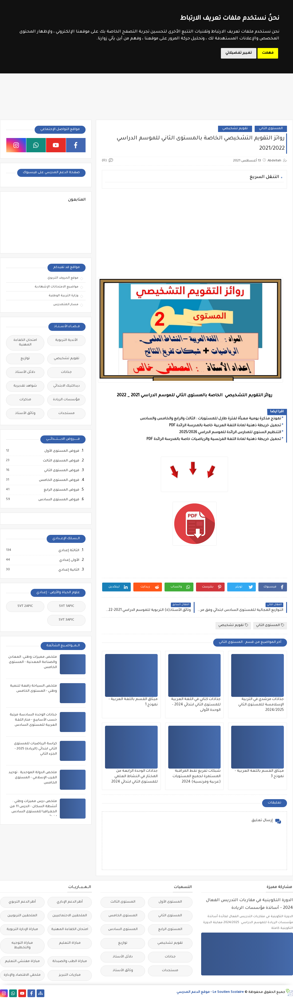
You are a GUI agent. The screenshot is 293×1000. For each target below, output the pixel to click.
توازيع (25, 359)
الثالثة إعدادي (68, 550)
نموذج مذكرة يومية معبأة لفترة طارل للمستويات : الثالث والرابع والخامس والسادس (210, 419)
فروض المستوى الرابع (61, 490)
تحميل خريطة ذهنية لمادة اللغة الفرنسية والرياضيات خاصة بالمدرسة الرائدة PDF (213, 439)
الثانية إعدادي (68, 570)
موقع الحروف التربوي (62, 278)
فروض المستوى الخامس (58, 480)
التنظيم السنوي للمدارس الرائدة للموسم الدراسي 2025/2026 (230, 433)
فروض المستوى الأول (61, 451)
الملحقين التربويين (22, 916)
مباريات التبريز (70, 975)
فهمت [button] (268, 53)
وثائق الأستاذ (25, 413)
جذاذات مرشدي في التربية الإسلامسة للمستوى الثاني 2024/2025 (261, 704)
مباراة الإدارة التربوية (22, 929)
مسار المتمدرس (65, 304)
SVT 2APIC (25, 606)
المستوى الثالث (122, 902)
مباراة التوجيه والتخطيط (22, 945)
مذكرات (25, 400)
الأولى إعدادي (69, 560)
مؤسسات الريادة (66, 400)
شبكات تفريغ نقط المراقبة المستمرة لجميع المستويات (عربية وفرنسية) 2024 (197, 776)
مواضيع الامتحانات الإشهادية (56, 287)
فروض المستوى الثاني (61, 470)
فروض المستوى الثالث (60, 461)
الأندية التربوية (66, 340)
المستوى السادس (123, 929)
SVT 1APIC (66, 606)
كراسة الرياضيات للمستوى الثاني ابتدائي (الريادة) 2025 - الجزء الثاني (35, 749)
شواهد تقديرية (25, 386)
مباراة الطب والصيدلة (69, 961)
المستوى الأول (170, 902)
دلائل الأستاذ (25, 372)
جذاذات (66, 372)
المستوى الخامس (122, 916)
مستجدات (66, 413)
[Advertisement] (194, 233)
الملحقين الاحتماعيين (69, 916)
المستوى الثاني (271, 129)
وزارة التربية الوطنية (63, 295)
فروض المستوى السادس (58, 499)
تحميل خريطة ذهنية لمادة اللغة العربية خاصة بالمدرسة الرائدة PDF (225, 426)
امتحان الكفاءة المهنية (25, 343)
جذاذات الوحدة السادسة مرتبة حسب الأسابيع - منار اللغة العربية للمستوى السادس (33, 720)
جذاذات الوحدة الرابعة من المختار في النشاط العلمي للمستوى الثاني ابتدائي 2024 (134, 776)
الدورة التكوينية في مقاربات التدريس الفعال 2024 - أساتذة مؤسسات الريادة (249, 904)
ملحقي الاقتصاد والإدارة (22, 975)
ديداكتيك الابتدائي (66, 386)
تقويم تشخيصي (235, 129)
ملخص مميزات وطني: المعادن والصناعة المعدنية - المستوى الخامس (32, 662)
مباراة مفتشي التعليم (22, 961)
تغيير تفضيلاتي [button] (238, 53)
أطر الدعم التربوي (22, 902)
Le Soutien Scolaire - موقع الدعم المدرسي (210, 992)
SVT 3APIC (66, 620)
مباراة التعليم (70, 943)
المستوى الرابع (170, 929)
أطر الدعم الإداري (70, 902)
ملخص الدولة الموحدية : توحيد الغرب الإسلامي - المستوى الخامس (33, 778)
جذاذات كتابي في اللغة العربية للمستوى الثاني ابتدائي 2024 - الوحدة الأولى (196, 704)
